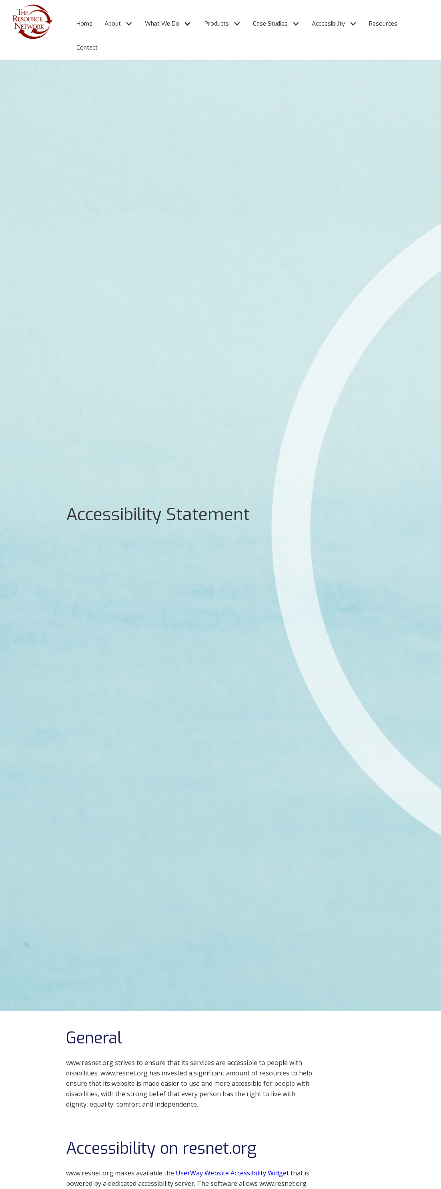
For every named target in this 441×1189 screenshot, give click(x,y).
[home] (26, 30)
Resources (383, 24)
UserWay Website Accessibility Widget (233, 1173)
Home (84, 24)
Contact (87, 48)
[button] (114, 20)
